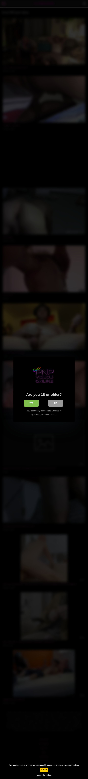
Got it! (44, 770)
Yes (31, 403)
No (55, 403)
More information (44, 775)
